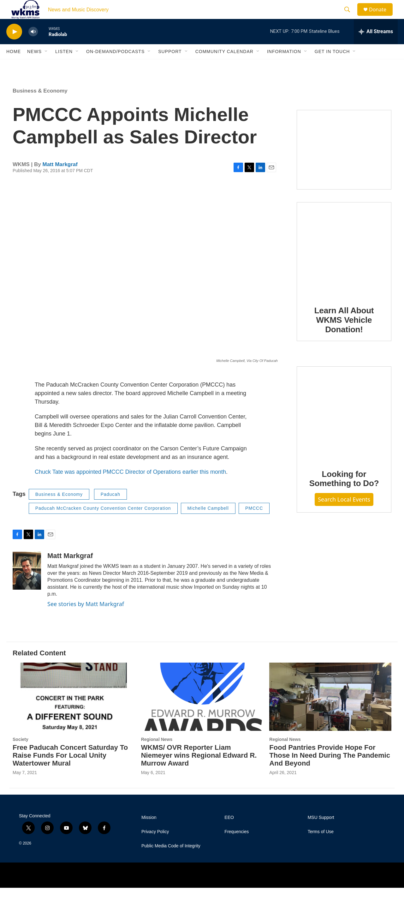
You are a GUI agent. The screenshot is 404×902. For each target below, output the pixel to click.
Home (13, 65)
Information (284, 65)
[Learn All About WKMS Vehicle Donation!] (344, 264)
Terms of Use (321, 846)
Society (20, 753)
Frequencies (236, 846)
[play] (14, 46)
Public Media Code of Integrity (170, 860)
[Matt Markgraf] (27, 585)
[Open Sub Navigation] (46, 65)
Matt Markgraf (59, 179)
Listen (64, 65)
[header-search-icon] (350, 17)
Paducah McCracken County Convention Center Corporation (103, 522)
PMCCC (254, 522)
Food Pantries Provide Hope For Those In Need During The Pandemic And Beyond (329, 769)
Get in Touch (332, 65)
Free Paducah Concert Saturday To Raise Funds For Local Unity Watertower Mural (70, 769)
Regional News (157, 753)
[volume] (33, 46)
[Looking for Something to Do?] (344, 427)
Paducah (110, 508)
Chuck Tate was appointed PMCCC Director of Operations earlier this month (130, 486)
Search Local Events (344, 513)
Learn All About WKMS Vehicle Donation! (344, 334)
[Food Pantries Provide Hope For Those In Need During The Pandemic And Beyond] (330, 711)
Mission (148, 831)
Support (169, 65)
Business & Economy (40, 105)
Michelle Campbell (208, 522)
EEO (229, 831)
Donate (381, 16)
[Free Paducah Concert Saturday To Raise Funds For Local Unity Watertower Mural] (74, 711)
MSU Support (321, 831)
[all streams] (376, 45)
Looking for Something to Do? (344, 493)
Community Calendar (224, 65)
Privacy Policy (155, 846)
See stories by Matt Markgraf (85, 618)
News (34, 65)
